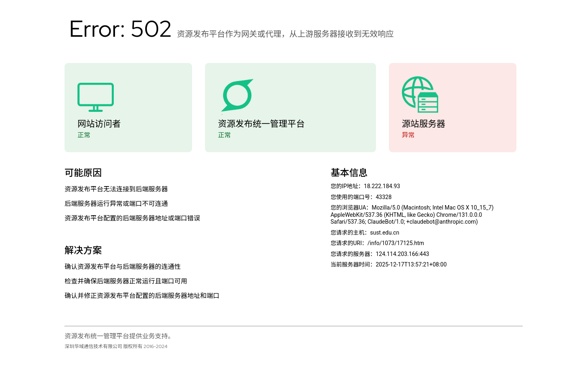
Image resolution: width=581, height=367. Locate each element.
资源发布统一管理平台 (261, 124)
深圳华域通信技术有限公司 (93, 346)
